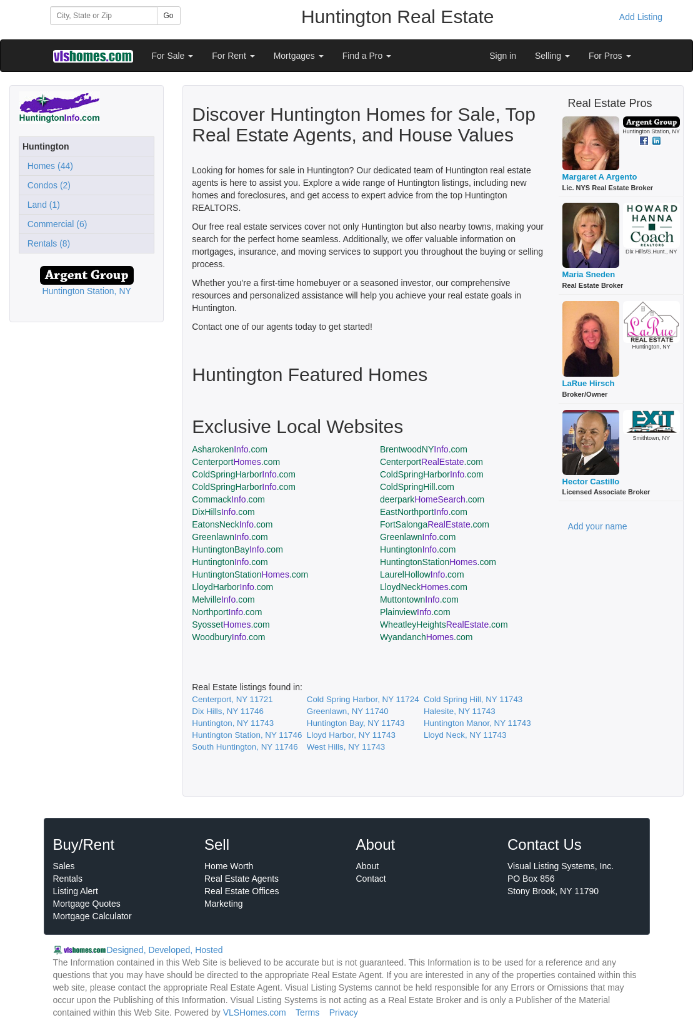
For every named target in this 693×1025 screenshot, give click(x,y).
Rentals (67, 879)
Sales (64, 866)
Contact (371, 879)
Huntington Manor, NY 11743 (477, 723)
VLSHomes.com (254, 1012)
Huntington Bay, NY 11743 (356, 723)
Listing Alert (75, 891)
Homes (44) (47, 166)
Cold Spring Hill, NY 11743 (473, 699)
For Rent (233, 56)
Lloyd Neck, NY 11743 (465, 735)
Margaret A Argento (599, 176)
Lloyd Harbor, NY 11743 (351, 735)
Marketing (223, 904)
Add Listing (640, 17)
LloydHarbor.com (232, 587)
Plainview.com (415, 612)
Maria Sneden (589, 274)
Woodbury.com (228, 637)
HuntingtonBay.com (237, 549)
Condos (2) (46, 185)
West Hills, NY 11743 (346, 747)
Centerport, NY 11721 (232, 699)
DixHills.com (223, 512)
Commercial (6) (54, 224)
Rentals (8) (46, 243)
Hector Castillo (591, 481)
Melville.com (223, 599)
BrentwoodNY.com (423, 449)
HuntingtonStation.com (438, 562)
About (367, 866)
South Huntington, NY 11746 (244, 747)
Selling (552, 56)
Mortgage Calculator (92, 916)
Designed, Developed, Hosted (165, 950)
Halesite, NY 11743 (460, 711)
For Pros (610, 56)
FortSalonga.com (434, 524)
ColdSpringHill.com (417, 487)
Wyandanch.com (426, 637)
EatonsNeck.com (232, 524)
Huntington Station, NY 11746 (247, 735)
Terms (307, 1012)
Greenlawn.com (229, 537)
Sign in (502, 56)
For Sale (173, 56)
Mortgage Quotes (87, 904)
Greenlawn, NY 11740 (348, 711)
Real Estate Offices (241, 891)
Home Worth (228, 866)
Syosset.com (231, 625)
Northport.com (227, 612)
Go (169, 15)
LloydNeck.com (423, 587)
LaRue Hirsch (588, 383)
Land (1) (41, 205)
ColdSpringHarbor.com (244, 474)
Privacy (343, 1012)
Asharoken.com (229, 449)
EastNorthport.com (423, 512)
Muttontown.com (419, 599)
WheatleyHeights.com (444, 625)
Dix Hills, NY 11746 (228, 711)
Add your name (597, 526)
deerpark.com (432, 499)
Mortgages (299, 56)
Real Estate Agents (241, 879)
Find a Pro (366, 56)
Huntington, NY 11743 (233, 723)
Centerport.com (236, 462)
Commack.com (228, 499)
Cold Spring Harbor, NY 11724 (363, 699)
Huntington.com (418, 549)
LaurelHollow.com (422, 574)
